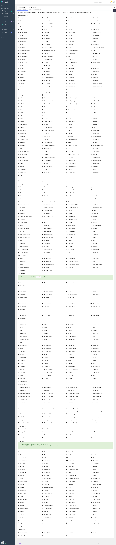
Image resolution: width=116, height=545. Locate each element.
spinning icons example (56, 276)
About (17, 543)
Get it (20, 543)
